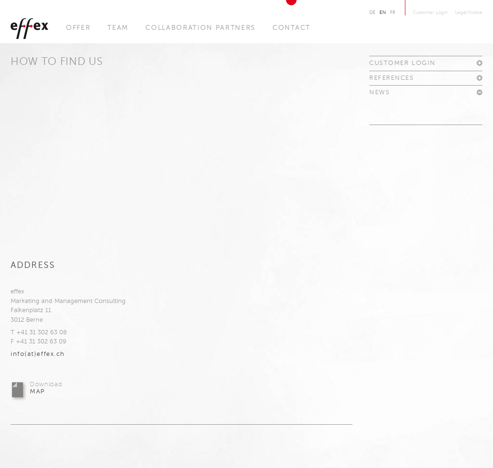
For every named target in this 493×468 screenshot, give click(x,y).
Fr (392, 12)
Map (46, 388)
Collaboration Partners (200, 28)
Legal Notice (468, 12)
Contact (291, 28)
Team (118, 28)
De (372, 12)
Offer (78, 28)
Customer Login (430, 12)
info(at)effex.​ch (38, 354)
